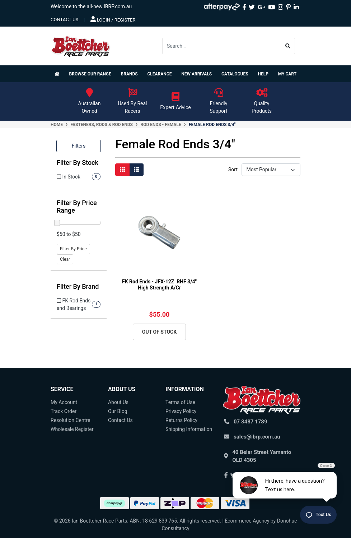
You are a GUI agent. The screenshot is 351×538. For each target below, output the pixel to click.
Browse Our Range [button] (90, 73)
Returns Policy (181, 420)
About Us (118, 402)
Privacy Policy (180, 411)
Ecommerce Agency (247, 521)
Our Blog (117, 411)
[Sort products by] (271, 169)
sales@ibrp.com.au (257, 436)
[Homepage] (58, 73)
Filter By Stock (77, 162)
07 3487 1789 (250, 421)
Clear (65, 259)
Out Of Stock (159, 332)
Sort (232, 169)
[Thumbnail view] (122, 169)
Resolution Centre (70, 420)
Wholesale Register (72, 429)
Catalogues (234, 73)
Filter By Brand (78, 286)
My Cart (287, 73)
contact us (64, 19)
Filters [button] (79, 146)
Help (263, 73)
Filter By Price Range (77, 206)
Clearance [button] (159, 73)
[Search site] (288, 46)
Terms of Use (180, 402)
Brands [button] (129, 73)
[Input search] (221, 46)
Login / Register (113, 19)
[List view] (136, 169)
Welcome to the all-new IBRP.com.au (91, 6)
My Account (64, 402)
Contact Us (120, 420)
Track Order (63, 411)
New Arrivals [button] (196, 73)
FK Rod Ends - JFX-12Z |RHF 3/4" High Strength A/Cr (159, 285)
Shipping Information (188, 429)
